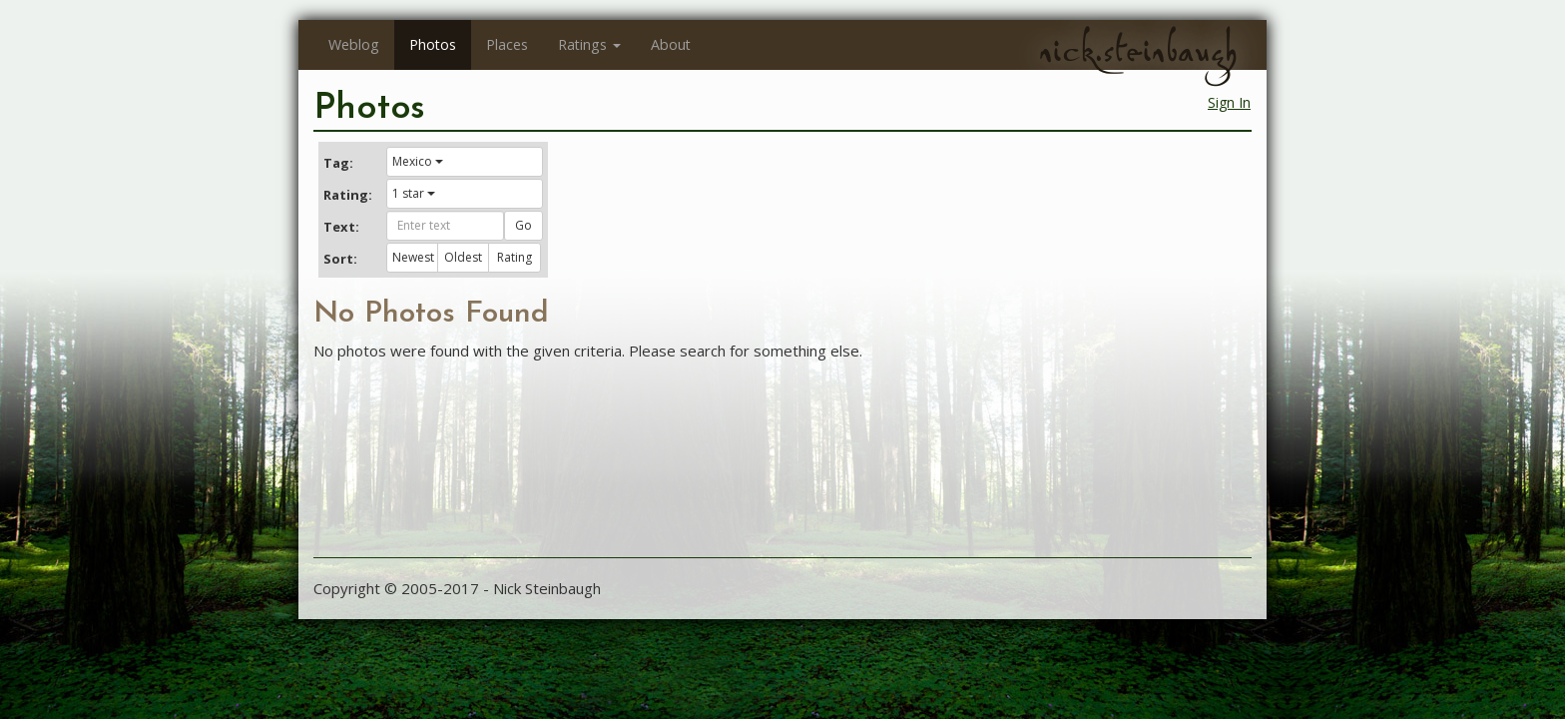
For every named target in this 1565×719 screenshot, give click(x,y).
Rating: (347, 195)
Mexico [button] (417, 161)
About (671, 44)
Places (507, 44)
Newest (413, 257)
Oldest (463, 257)
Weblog (353, 44)
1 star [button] (413, 193)
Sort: (340, 259)
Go (523, 225)
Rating (514, 257)
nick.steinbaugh (1138, 51)
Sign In (1229, 102)
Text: (341, 227)
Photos (432, 44)
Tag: (338, 163)
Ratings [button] (589, 44)
